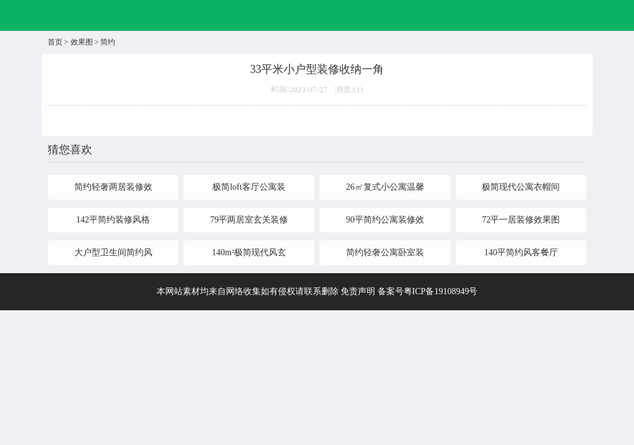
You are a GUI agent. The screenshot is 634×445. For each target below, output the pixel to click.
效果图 (82, 42)
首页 (55, 42)
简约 (107, 42)
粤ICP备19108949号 (441, 291)
